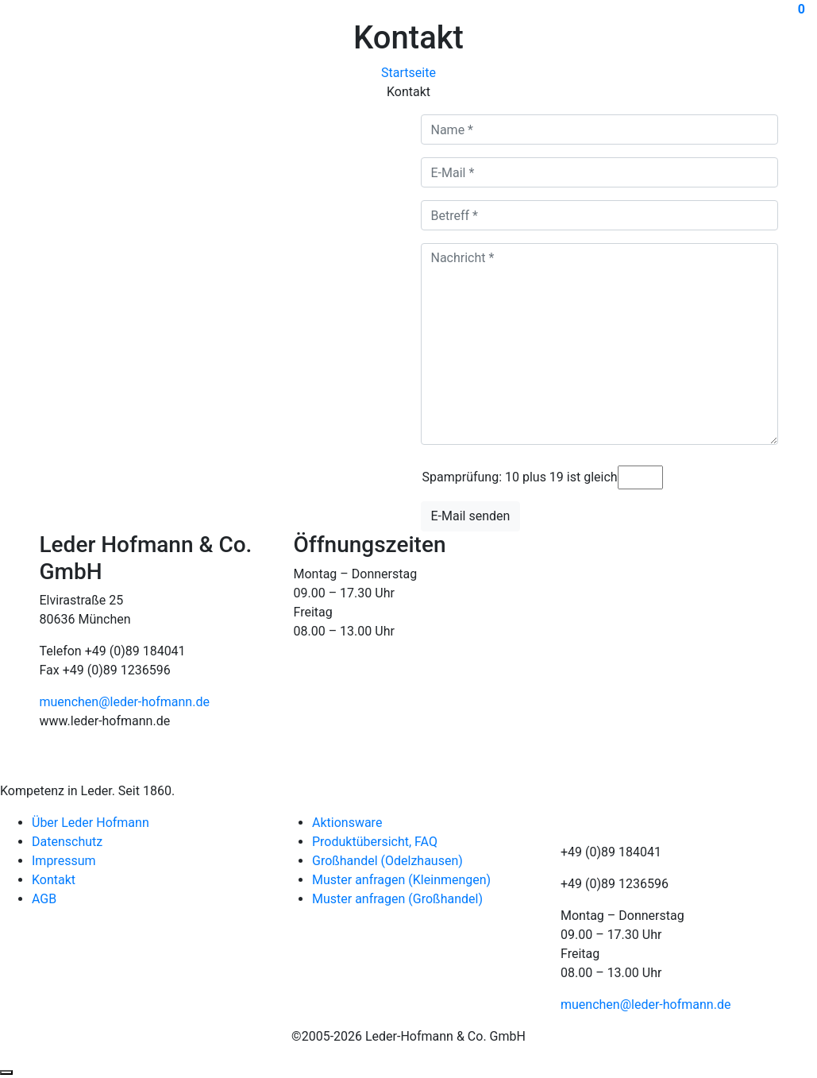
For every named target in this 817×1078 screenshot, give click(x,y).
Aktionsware (347, 822)
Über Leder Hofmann (90, 822)
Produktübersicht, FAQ (374, 841)
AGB (44, 898)
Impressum (64, 860)
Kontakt (53, 879)
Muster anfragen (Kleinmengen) (401, 879)
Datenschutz (67, 841)
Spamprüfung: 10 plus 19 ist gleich (520, 477)
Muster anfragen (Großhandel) (397, 898)
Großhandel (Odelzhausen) (387, 860)
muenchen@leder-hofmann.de (125, 701)
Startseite (408, 72)
